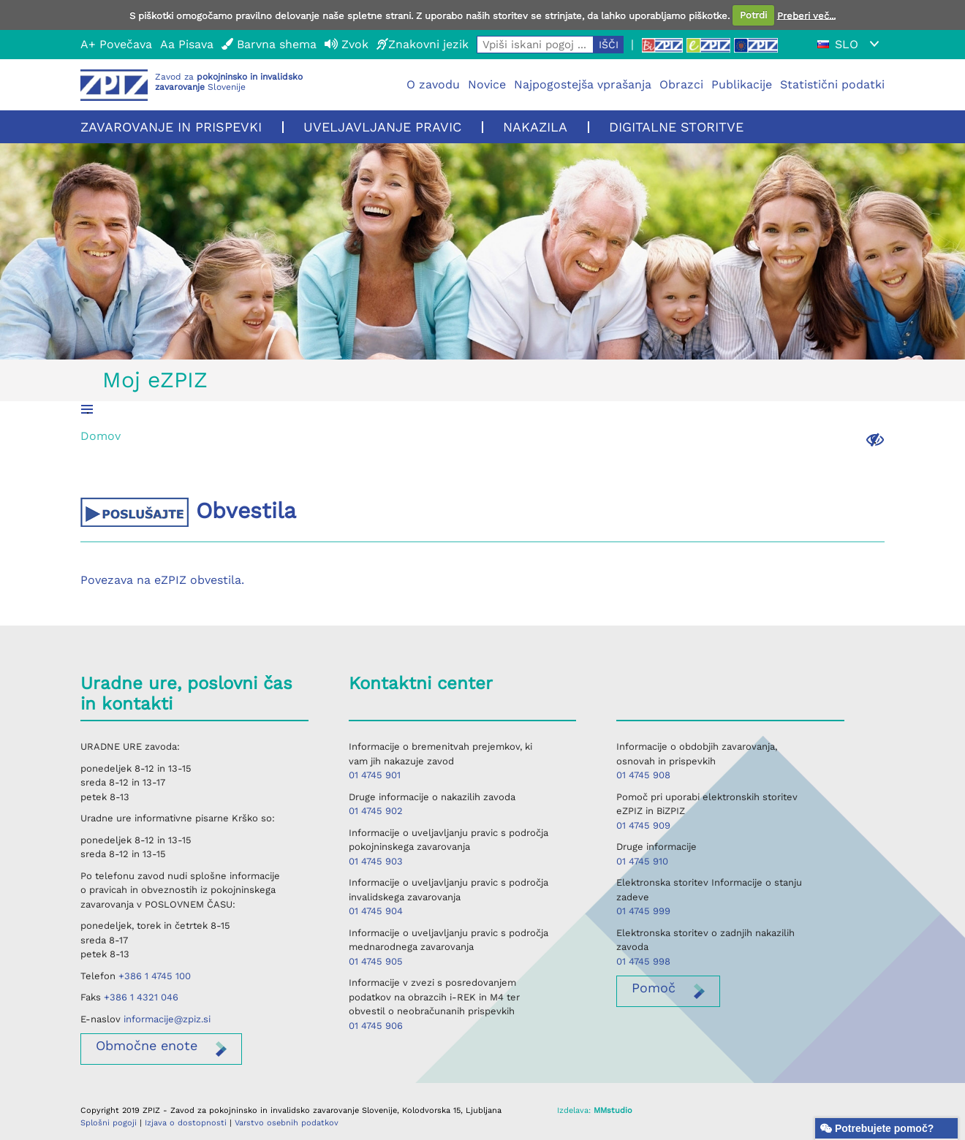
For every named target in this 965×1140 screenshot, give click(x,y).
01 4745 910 (642, 861)
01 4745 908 (643, 775)
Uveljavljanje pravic (382, 126)
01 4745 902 (376, 810)
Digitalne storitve (676, 126)
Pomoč (654, 987)
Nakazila (535, 126)
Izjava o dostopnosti (186, 1123)
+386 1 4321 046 (141, 997)
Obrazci (681, 84)
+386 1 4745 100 (154, 975)
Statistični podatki (832, 84)
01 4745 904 (376, 910)
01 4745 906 (376, 1025)
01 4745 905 (376, 961)
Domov (100, 436)
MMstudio (613, 1110)
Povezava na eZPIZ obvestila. (162, 580)
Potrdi (753, 15)
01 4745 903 (376, 861)
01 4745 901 (375, 775)
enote (146, 1045)
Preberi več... (806, 15)
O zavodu (433, 84)
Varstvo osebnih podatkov (286, 1123)
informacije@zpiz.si (167, 1019)
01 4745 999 (643, 910)
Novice (487, 84)
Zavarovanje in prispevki (171, 126)
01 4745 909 (643, 825)
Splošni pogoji (108, 1123)
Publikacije (741, 84)
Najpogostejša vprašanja (582, 84)
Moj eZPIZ (155, 379)
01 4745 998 (643, 961)
